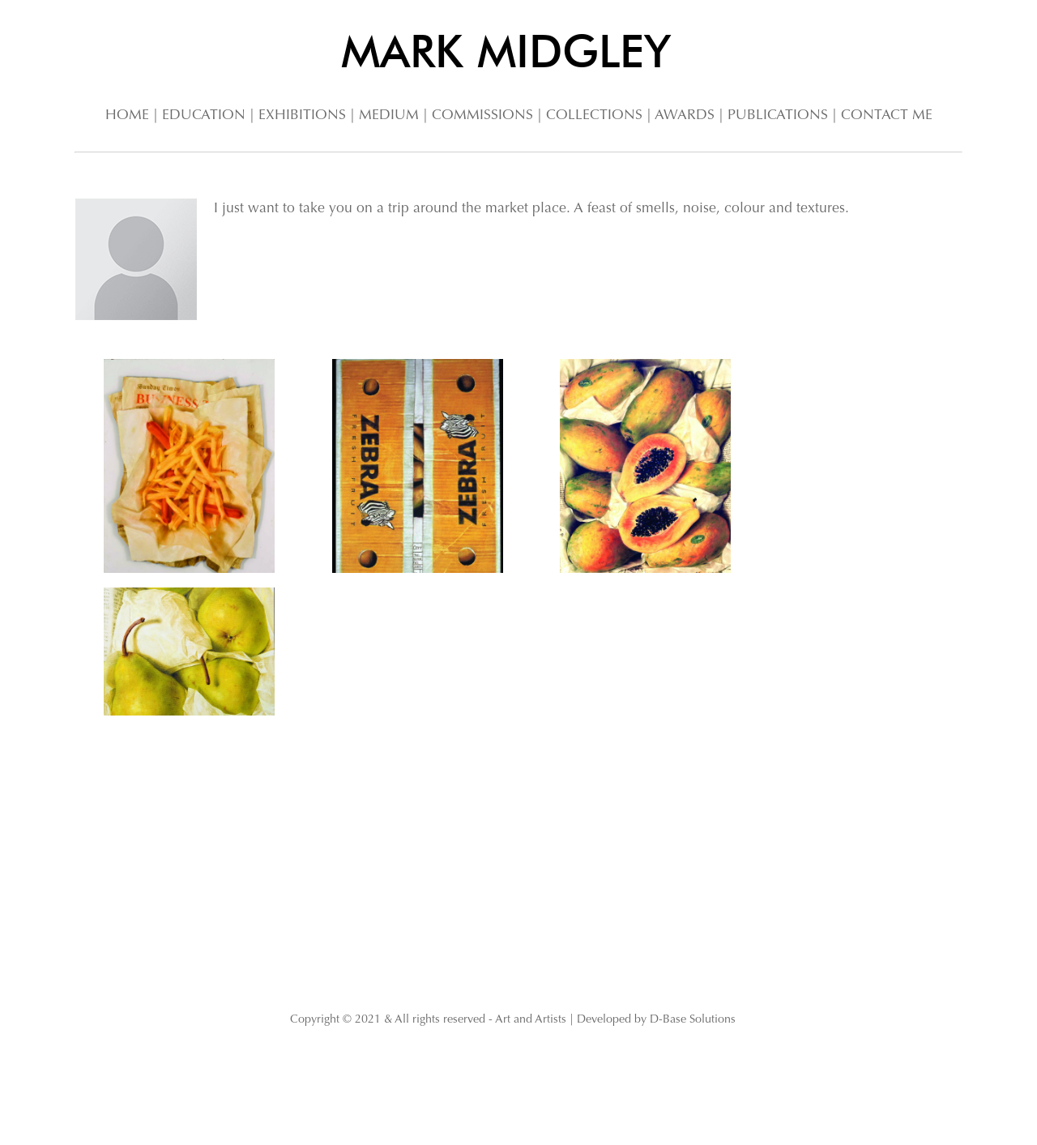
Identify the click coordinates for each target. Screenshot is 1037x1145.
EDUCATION (203, 116)
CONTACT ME (886, 116)
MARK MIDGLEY (506, 51)
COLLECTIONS (594, 116)
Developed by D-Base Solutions (656, 1020)
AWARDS (685, 116)
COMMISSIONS (482, 116)
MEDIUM (389, 116)
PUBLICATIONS (778, 116)
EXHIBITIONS (302, 116)
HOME (127, 116)
